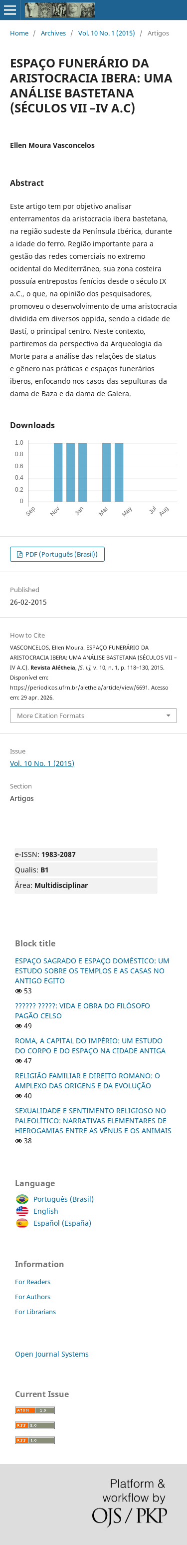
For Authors (32, 1296)
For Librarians (35, 1311)
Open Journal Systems (52, 1354)
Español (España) (59, 1223)
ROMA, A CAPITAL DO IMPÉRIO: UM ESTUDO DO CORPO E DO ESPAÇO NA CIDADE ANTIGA (90, 1045)
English (43, 1211)
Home (19, 32)
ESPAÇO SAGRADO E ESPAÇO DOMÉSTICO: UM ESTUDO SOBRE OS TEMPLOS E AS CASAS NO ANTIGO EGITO (92, 970)
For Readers (32, 1281)
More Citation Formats (50, 715)
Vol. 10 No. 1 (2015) (106, 32)
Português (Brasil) (61, 1199)
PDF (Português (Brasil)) (61, 554)
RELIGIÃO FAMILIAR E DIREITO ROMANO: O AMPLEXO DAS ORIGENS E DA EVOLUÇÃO (87, 1080)
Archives (53, 32)
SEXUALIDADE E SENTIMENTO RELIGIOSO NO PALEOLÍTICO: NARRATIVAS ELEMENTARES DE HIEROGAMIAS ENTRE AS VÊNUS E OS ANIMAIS (93, 1120)
